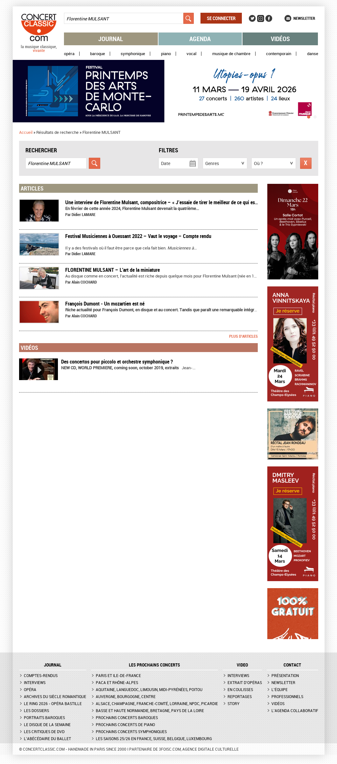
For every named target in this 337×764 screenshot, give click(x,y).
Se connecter (221, 18)
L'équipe (279, 689)
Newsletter (304, 18)
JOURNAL (52, 665)
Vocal (191, 54)
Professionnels (287, 696)
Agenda (200, 38)
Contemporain (278, 54)
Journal (110, 38)
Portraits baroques (44, 717)
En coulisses (240, 689)
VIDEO (242, 665)
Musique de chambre (231, 54)
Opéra (69, 54)
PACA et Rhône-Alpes (117, 682)
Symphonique (133, 54)
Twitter (252, 18)
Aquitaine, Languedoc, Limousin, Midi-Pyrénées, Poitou (149, 689)
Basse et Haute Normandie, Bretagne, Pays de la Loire (150, 710)
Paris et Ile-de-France (118, 675)
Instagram (260, 18)
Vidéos (280, 38)
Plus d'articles (243, 336)
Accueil (25, 132)
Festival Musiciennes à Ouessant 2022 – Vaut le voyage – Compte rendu (138, 236)
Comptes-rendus (41, 675)
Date (165, 163)
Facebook (268, 18)
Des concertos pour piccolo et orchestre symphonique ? (117, 361)
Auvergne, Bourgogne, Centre (126, 696)
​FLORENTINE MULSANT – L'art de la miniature (112, 269)
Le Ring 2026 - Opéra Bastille (53, 703)
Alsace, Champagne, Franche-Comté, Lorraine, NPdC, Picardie (157, 703)
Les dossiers (36, 710)
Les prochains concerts (154, 665)
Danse (312, 54)
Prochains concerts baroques (127, 717)
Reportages (240, 696)
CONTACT (292, 665)
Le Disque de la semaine (47, 724)
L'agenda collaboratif (294, 710)
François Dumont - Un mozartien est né (104, 303)
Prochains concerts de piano (125, 724)
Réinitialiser (306, 163)
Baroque (97, 54)
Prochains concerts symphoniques (131, 731)
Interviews (35, 682)
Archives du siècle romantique (55, 696)
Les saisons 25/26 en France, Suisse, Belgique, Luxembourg (154, 738)
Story (234, 703)
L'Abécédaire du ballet (47, 738)
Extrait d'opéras (245, 682)
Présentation (285, 675)
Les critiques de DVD (44, 731)
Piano (166, 54)
